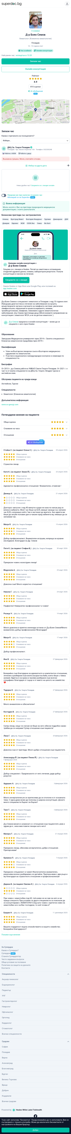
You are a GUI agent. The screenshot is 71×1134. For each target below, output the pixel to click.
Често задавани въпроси (13, 959)
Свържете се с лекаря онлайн (42, 185)
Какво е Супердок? (10, 950)
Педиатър (6, 990)
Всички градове (9, 1101)
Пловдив (6, 1052)
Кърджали (6, 1096)
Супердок (8, 953)
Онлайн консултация (43, 51)
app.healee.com (10, 288)
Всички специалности (12, 1034)
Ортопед (5, 1017)
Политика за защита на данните (16, 965)
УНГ (3, 996)
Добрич (5, 1090)
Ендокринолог (8, 985)
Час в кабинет (25, 51)
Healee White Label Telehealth (27, 1110)
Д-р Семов (13, 322)
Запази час (35, 61)
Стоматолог (7, 1028)
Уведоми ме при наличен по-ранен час (24, 196)
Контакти (6, 968)
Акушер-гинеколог (10, 979)
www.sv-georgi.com (10, 404)
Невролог (6, 1007)
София (5, 1047)
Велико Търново (9, 1079)
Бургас (5, 1074)
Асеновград (7, 1063)
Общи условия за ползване (14, 962)
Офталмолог (7, 1012)
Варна (4, 1058)
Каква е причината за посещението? (18, 136)
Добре (35, 1130)
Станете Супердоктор (11, 956)
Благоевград (7, 1068)
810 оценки (35, 87)
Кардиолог (7, 1023)
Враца (4, 1085)
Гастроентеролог (9, 1001)
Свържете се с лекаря (16, 280)
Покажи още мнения (11, 935)
